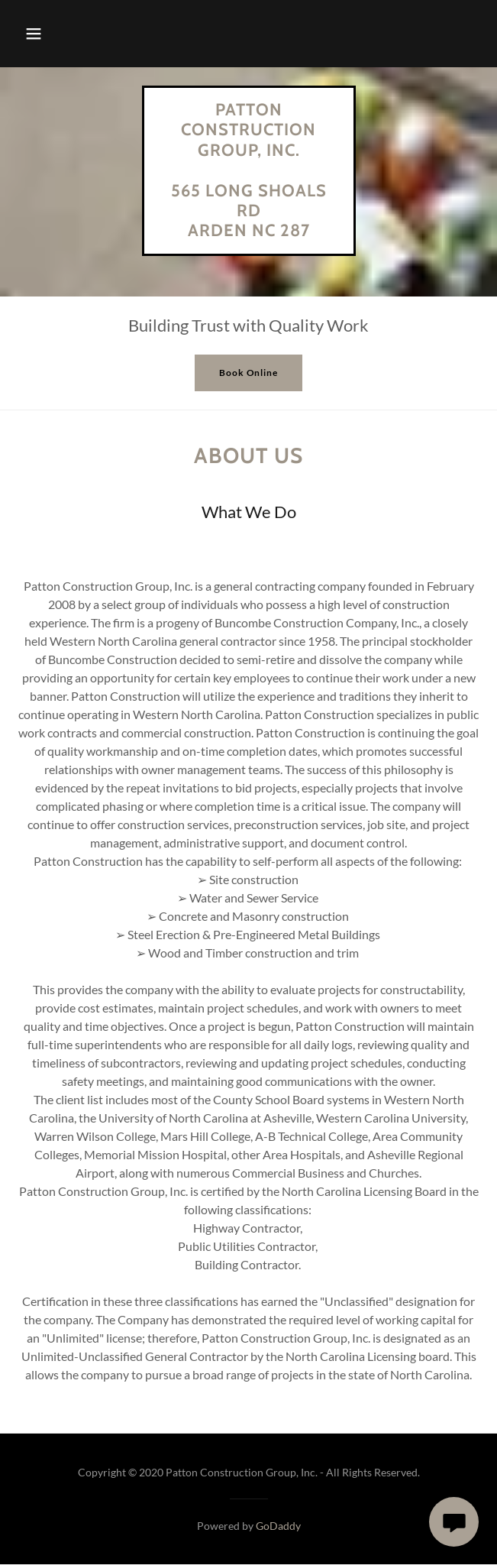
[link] (249, 231)
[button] (33, 33)
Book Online (248, 372)
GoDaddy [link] (278, 1525)
